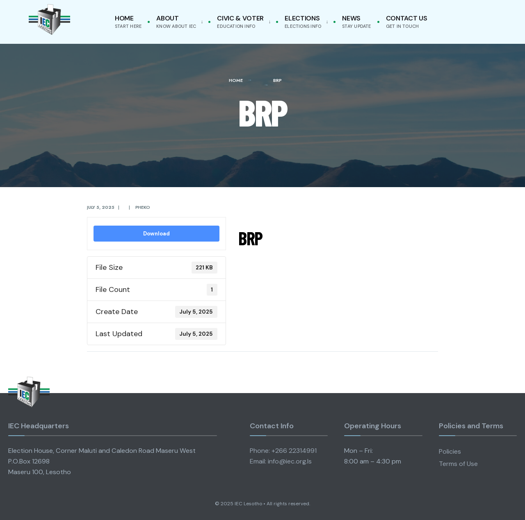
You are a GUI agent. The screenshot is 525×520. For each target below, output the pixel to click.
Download (156, 233)
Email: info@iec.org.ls (281, 461)
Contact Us (406, 21)
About (176, 21)
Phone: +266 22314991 (283, 450)
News (356, 21)
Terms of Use (458, 463)
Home (128, 21)
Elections (303, 21)
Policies (450, 451)
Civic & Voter (240, 21)
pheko (142, 207)
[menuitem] (178, 22)
